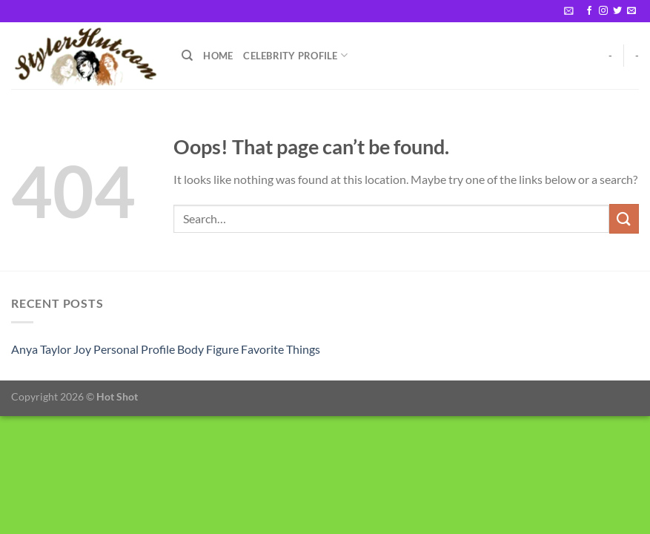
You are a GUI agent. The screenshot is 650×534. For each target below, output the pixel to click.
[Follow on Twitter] (617, 11)
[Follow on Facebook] (589, 11)
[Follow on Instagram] (603, 11)
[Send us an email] (631, 11)
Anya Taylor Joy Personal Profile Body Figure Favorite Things (165, 349)
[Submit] (624, 218)
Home (218, 56)
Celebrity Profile (295, 55)
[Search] (187, 56)
